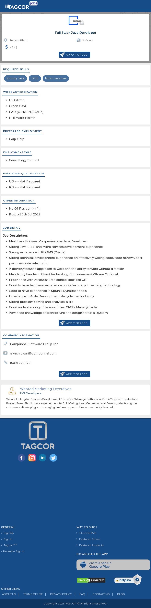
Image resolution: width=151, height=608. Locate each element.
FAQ (78, 594)
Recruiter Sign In (12, 551)
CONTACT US (97, 594)
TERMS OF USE (29, 594)
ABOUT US (8, 594)
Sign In (6, 539)
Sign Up (7, 533)
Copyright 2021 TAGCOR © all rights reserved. (75, 603)
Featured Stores (88, 539)
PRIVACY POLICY (57, 594)
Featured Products (89, 545)
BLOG (117, 594)
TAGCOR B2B (86, 533)
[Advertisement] (75, 494)
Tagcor (9, 545)
